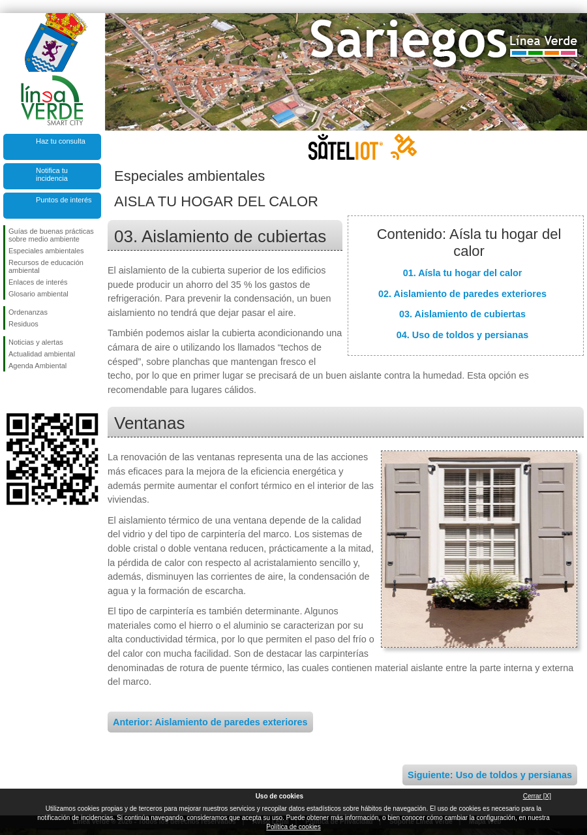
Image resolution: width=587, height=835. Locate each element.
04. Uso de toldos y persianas (462, 335)
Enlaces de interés (38, 282)
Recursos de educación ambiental (45, 266)
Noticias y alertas (35, 342)
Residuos (23, 324)
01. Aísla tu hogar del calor (462, 273)
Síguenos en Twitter (32, 392)
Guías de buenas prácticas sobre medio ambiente (51, 235)
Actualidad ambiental (41, 354)
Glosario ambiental (38, 294)
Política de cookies (293, 826)
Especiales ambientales (46, 251)
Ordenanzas (28, 312)
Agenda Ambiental (37, 366)
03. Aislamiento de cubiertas (462, 314)
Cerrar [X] (537, 796)
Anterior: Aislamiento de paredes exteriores (210, 722)
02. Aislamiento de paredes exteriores (462, 294)
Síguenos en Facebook (11, 392)
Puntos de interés (64, 200)
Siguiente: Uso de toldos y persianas (490, 775)
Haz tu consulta (60, 141)
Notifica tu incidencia (52, 174)
